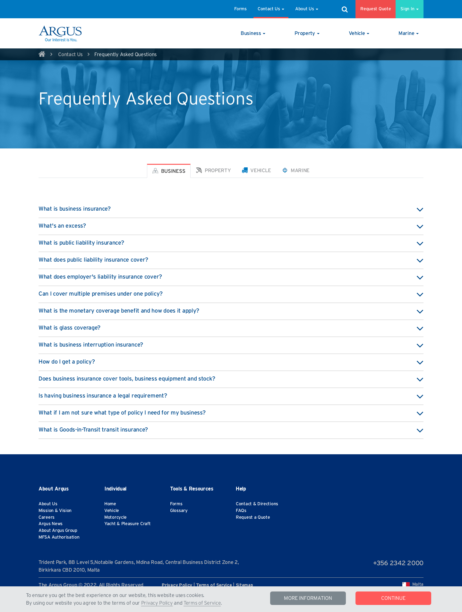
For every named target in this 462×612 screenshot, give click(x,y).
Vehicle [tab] (256, 170)
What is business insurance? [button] (231, 209)
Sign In (409, 9)
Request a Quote (253, 517)
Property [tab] (213, 170)
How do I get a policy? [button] (231, 362)
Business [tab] (168, 171)
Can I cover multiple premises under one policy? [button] (231, 294)
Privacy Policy (157, 603)
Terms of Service (202, 603)
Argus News (50, 524)
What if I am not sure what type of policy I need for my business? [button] (231, 413)
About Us (306, 9)
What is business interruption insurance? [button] (231, 345)
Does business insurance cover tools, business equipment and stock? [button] (231, 379)
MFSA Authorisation (59, 537)
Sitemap (244, 585)
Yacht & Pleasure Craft (127, 524)
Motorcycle (115, 517)
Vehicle (111, 510)
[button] (253, 33)
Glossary (179, 510)
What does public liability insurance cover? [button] (231, 260)
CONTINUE (393, 598)
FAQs (241, 510)
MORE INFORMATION (308, 598)
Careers (46, 517)
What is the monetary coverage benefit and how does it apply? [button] (231, 311)
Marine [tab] (296, 170)
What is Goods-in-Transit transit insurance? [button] (231, 430)
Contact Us (271, 9)
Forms (240, 9)
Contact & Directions (257, 504)
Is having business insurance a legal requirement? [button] (231, 396)
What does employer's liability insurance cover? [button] (231, 277)
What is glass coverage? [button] (231, 328)
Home (110, 504)
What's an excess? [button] (231, 226)
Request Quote (375, 9)
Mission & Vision (55, 510)
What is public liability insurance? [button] (231, 243)
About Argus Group (57, 530)
